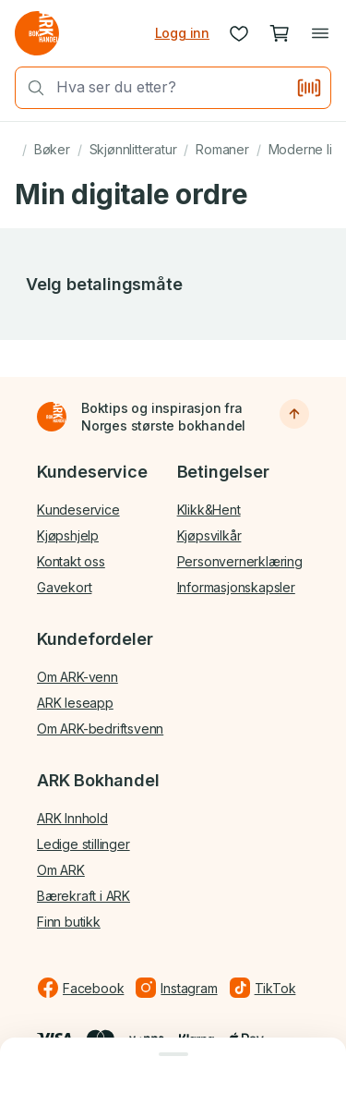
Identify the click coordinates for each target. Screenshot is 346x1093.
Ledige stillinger (83, 844)
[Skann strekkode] (309, 88)
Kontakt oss (71, 561)
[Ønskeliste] (239, 33)
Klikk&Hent (209, 509)
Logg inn (182, 33)
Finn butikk (69, 921)
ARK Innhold (72, 818)
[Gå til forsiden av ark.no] (37, 33)
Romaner (222, 149)
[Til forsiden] (51, 416)
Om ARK (61, 870)
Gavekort (64, 587)
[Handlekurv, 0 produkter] (279, 33)
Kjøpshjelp (68, 535)
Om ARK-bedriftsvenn (100, 728)
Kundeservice (78, 509)
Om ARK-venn (77, 677)
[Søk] (30, 87)
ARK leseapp (75, 702)
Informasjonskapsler (236, 587)
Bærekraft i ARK (83, 896)
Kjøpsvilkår (209, 535)
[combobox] (170, 87)
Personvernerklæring (240, 561)
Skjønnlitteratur (133, 149)
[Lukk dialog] (173, 1054)
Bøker (52, 149)
